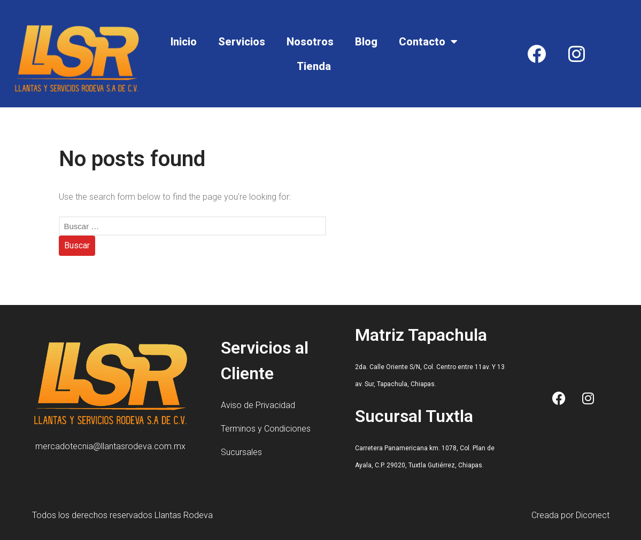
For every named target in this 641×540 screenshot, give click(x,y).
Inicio (184, 41)
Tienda (314, 66)
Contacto (428, 41)
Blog (366, 41)
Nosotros (310, 41)
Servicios (241, 41)
